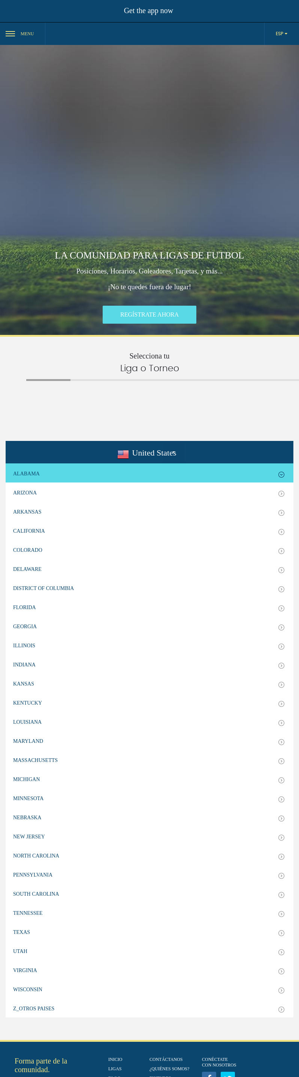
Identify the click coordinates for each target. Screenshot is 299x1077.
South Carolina (36, 894)
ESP (280, 33)
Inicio (115, 1059)
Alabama (26, 474)
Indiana (24, 665)
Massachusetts (35, 760)
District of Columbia (43, 588)
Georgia (25, 626)
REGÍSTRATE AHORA (149, 314)
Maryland (28, 741)
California (29, 531)
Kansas (23, 684)
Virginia (25, 970)
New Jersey (29, 836)
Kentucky (27, 703)
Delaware (27, 569)
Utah (20, 951)
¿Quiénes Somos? (169, 1068)
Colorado (27, 550)
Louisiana (27, 722)
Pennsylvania (32, 875)
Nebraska (27, 817)
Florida (24, 607)
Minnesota (28, 798)
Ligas (114, 1068)
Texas (21, 932)
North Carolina (36, 856)
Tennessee (28, 913)
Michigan (26, 779)
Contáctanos (166, 1059)
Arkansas (27, 512)
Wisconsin (27, 989)
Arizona (25, 493)
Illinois (24, 645)
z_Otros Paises (33, 1008)
